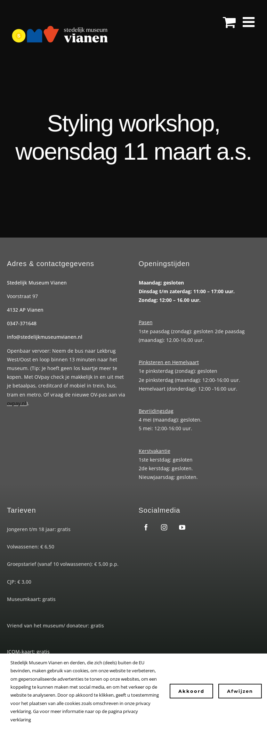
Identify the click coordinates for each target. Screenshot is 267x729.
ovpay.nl (16, 403)
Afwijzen (240, 691)
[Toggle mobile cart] (229, 22)
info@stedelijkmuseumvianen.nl (44, 337)
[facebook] (146, 527)
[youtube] (182, 527)
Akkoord (191, 691)
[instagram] (164, 527)
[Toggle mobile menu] (250, 22)
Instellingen (46, 719)
